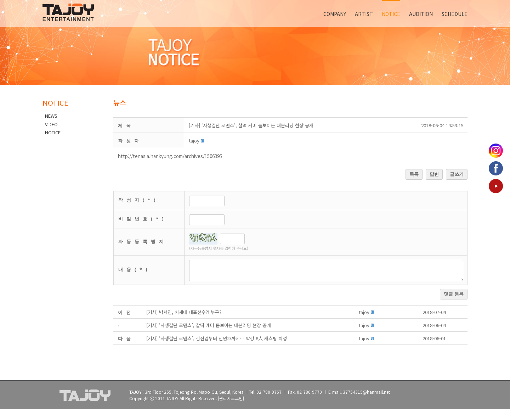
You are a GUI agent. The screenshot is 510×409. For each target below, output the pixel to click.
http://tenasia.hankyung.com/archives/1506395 (170, 156)
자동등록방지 (142, 241)
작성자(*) (138, 200)
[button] (194, 140)
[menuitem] (339, 13)
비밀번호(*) (142, 218)
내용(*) (134, 269)
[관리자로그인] (231, 398)
